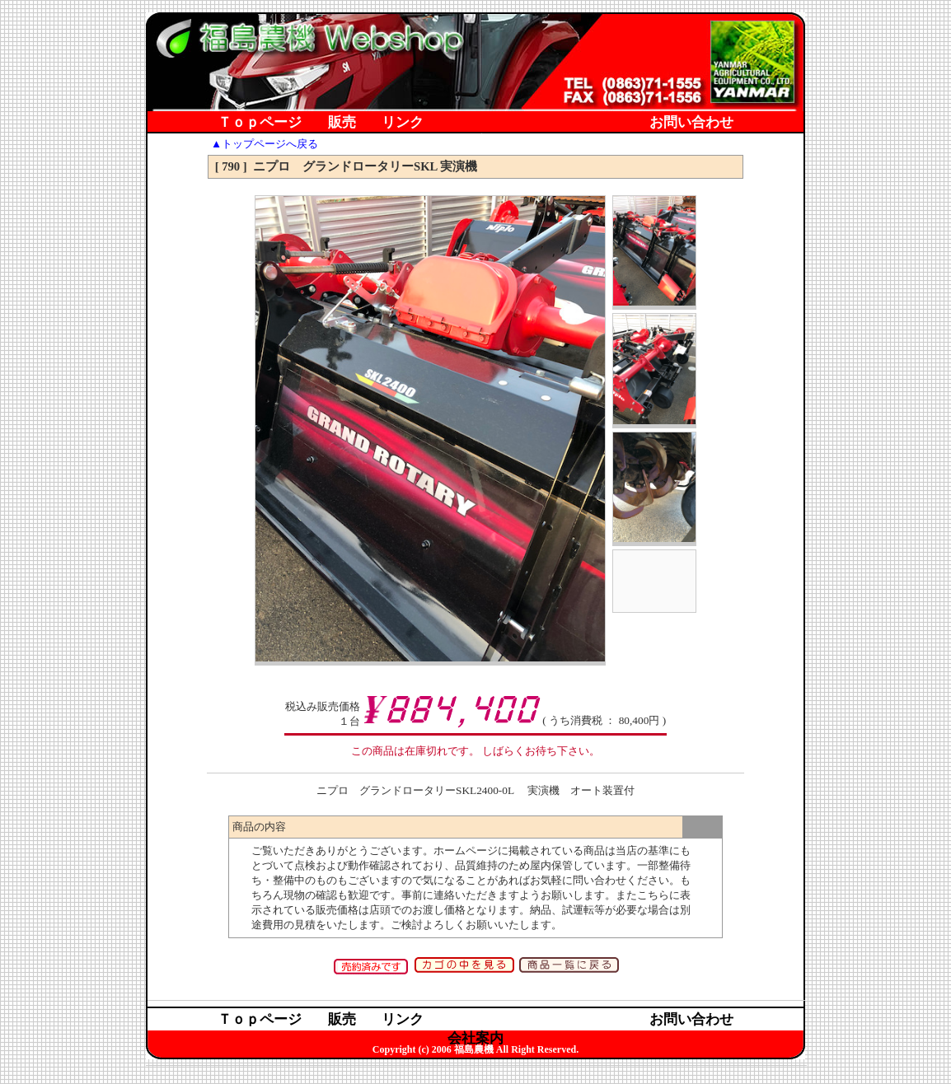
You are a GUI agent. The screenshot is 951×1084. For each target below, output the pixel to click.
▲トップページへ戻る (264, 144)
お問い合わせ (691, 123)
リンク (403, 123)
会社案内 (475, 142)
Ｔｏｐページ (260, 123)
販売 (342, 123)
